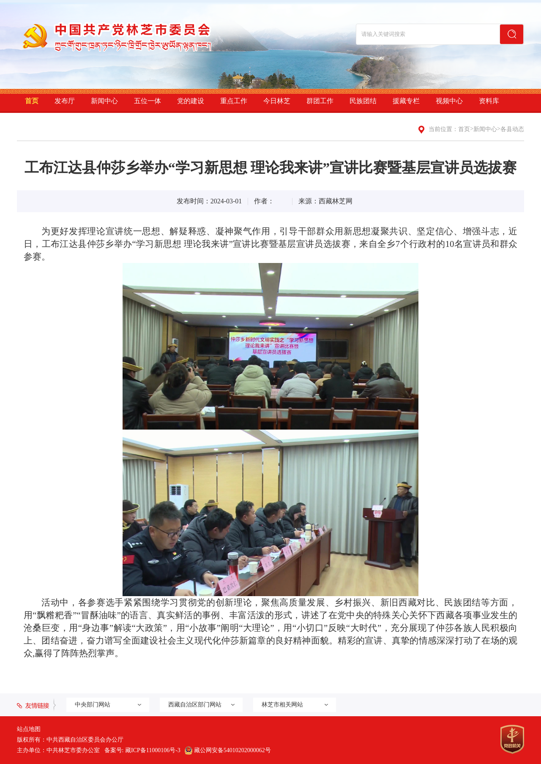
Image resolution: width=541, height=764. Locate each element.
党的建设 (190, 100)
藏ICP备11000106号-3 (152, 750)
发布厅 (65, 100)
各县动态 (512, 129)
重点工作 (233, 100)
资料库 (489, 100)
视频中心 (449, 100)
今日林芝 (276, 100)
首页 (31, 100)
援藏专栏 (406, 100)
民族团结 (363, 100)
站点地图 (29, 729)
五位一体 (147, 100)
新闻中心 (104, 100)
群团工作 (319, 100)
